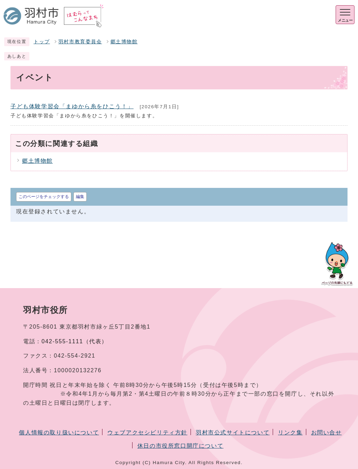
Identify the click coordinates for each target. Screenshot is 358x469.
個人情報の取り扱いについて (59, 432)
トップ (42, 41)
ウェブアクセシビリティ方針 (147, 432)
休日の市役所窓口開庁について (180, 446)
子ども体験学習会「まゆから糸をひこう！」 (72, 106)
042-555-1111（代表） (75, 341)
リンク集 (290, 432)
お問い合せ (326, 432)
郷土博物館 (124, 41)
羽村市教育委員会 (80, 41)
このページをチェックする (44, 196)
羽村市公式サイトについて (233, 432)
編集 (80, 196)
